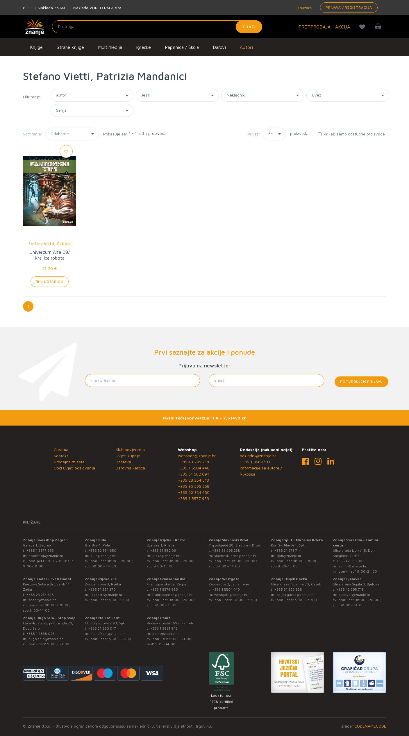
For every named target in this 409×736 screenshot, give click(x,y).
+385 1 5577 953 (193, 498)
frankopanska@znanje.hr (172, 594)
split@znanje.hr (288, 555)
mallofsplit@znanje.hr (108, 633)
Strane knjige (70, 47)
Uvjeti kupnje (128, 455)
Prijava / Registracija (349, 7)
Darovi (219, 47)
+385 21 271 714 (287, 550)
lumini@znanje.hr (352, 566)
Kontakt (61, 455)
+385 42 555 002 (350, 561)
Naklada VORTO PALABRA (97, 7)
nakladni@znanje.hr (258, 455)
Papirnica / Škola (182, 47)
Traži (249, 26)
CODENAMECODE (370, 726)
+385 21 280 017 (102, 628)
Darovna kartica (130, 467)
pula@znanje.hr (103, 555)
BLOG (28, 7)
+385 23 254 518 (193, 480)
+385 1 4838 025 (40, 633)
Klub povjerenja (130, 449)
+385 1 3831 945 (164, 628)
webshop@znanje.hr (197, 455)
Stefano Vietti (41, 243)
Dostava (123, 461)
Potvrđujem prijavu (361, 381)
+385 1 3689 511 (255, 461)
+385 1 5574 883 (164, 589)
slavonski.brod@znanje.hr (235, 555)
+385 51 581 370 (102, 589)
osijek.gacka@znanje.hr (295, 594)
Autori (246, 47)
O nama (61, 449)
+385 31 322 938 (288, 589)
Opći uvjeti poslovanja (74, 467)
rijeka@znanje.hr (166, 555)
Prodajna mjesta (69, 461)
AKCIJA (342, 26)
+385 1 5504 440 (194, 467)
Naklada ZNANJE (53, 7)
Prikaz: (253, 133)
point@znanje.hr (165, 633)
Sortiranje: (32, 133)
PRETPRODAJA (315, 26)
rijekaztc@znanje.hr (106, 594)
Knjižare (304, 7)
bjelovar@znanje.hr (354, 594)
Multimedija (110, 47)
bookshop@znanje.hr (45, 555)
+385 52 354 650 (194, 492)
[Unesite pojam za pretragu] (157, 26)
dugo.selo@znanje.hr (45, 639)
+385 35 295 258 (193, 486)
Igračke (143, 47)
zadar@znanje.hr (42, 600)
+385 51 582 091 (193, 473)
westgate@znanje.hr (231, 594)
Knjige (36, 47)
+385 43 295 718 (193, 461)
